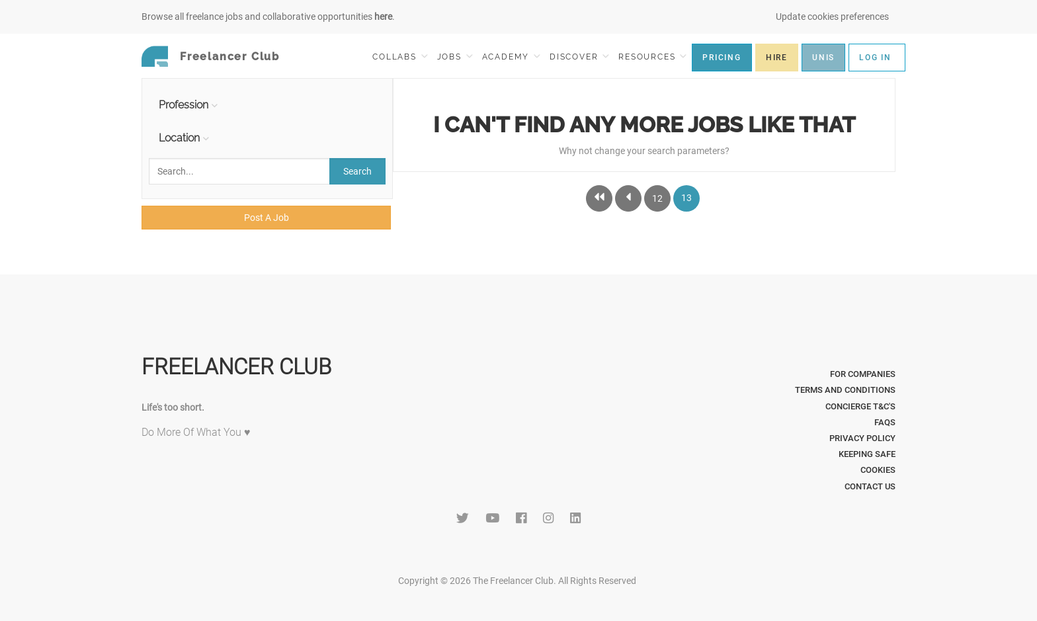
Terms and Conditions (845, 390)
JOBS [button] (455, 57)
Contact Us (870, 486)
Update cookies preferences (832, 16)
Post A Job (266, 217)
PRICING (721, 57)
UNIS (823, 57)
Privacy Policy (862, 438)
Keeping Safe (867, 454)
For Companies (862, 374)
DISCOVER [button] (579, 57)
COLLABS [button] (399, 57)
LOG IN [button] (875, 57)
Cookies (877, 470)
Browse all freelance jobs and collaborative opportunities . (268, 16)
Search (357, 171)
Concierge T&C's (860, 406)
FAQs (884, 422)
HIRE (777, 57)
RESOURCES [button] (652, 57)
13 (686, 197)
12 (657, 198)
